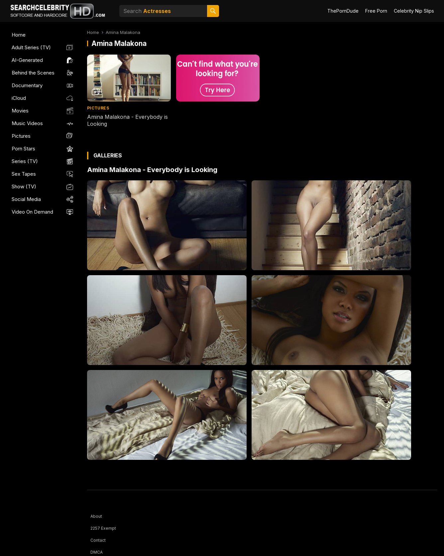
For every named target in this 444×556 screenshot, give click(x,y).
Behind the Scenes (33, 73)
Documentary (27, 85)
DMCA (96, 552)
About (96, 516)
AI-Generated (27, 60)
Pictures (21, 136)
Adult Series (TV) (31, 47)
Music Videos (27, 123)
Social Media (26, 199)
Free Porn (376, 11)
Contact (98, 540)
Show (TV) (24, 186)
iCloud (19, 98)
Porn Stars (23, 148)
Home (19, 35)
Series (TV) (25, 161)
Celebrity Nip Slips (414, 11)
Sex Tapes (24, 174)
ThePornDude (343, 11)
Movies (20, 110)
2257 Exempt (103, 528)
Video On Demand (32, 212)
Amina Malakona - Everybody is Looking (152, 170)
